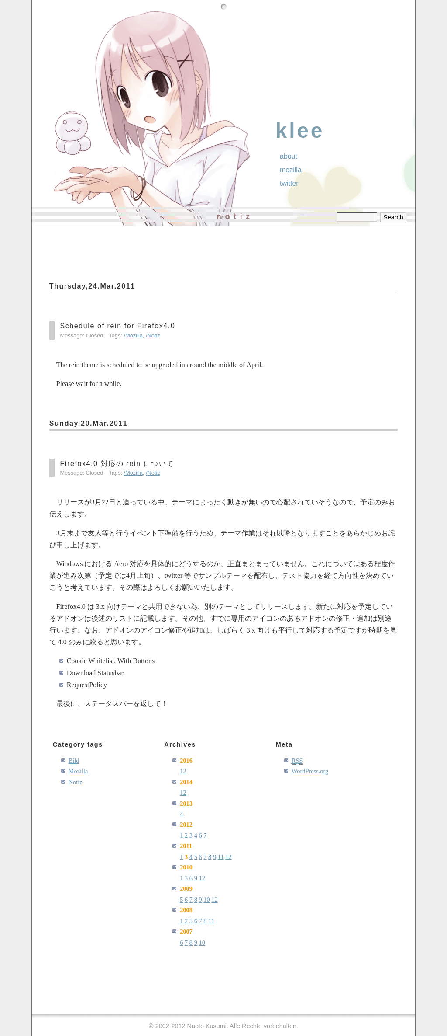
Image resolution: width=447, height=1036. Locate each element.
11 (221, 856)
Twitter (289, 183)
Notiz (154, 335)
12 (183, 771)
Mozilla (134, 335)
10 (206, 899)
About (288, 156)
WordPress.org (310, 771)
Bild (74, 760)
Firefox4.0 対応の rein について (117, 463)
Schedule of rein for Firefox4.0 (117, 326)
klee (300, 130)
